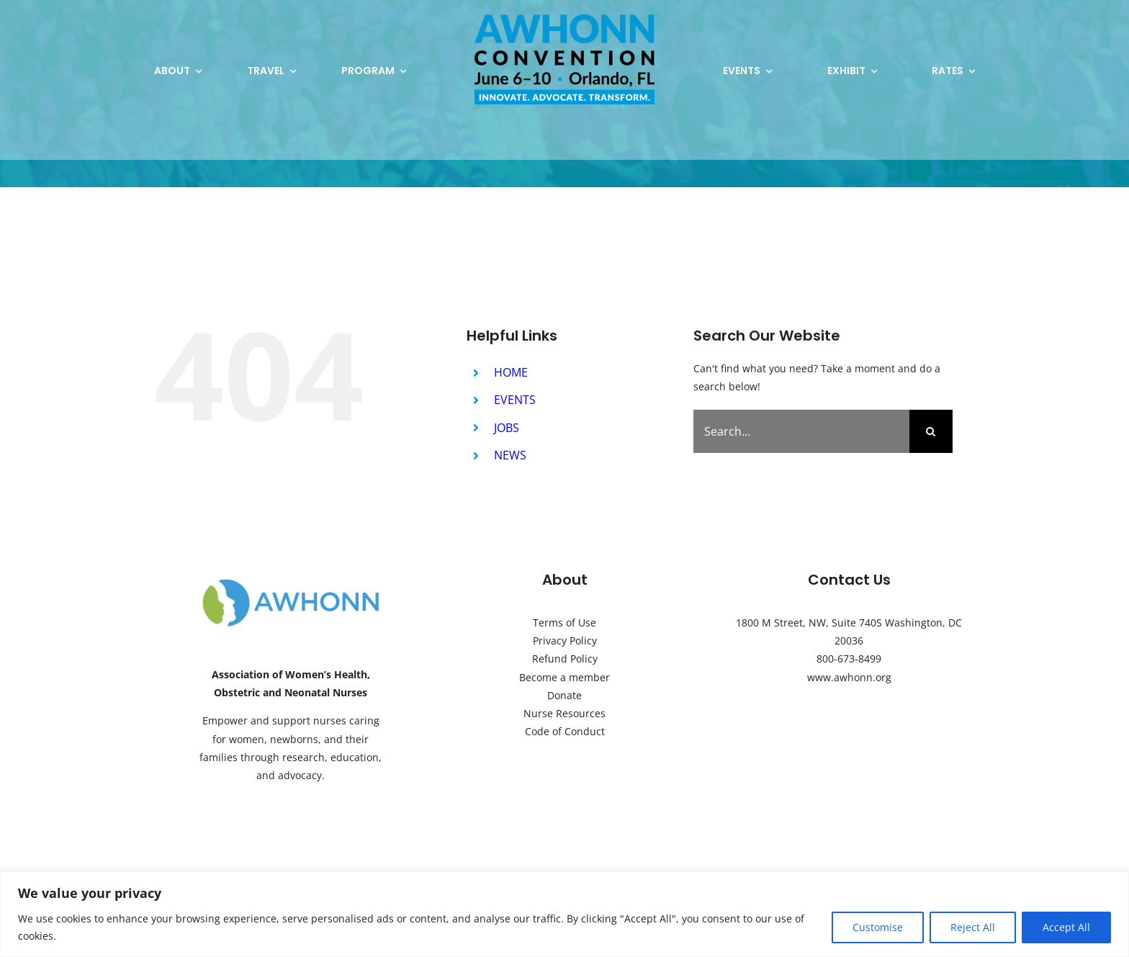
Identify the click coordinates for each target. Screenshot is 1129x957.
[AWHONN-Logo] (290, 582)
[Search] (931, 431)
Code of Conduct (565, 731)
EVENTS (515, 400)
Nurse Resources (564, 713)
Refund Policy (565, 658)
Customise (878, 927)
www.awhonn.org (849, 677)
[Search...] (801, 431)
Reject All (972, 927)
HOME (511, 372)
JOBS (506, 428)
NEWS (510, 455)
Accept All (1066, 927)
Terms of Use (564, 622)
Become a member (564, 677)
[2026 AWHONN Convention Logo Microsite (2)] (564, 19)
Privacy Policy (565, 640)
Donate (564, 695)
